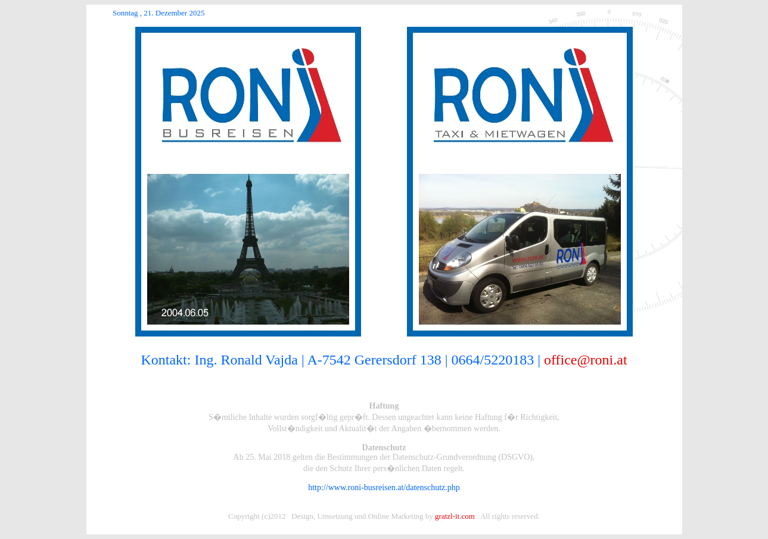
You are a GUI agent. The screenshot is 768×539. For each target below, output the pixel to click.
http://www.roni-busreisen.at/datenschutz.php (384, 487)
